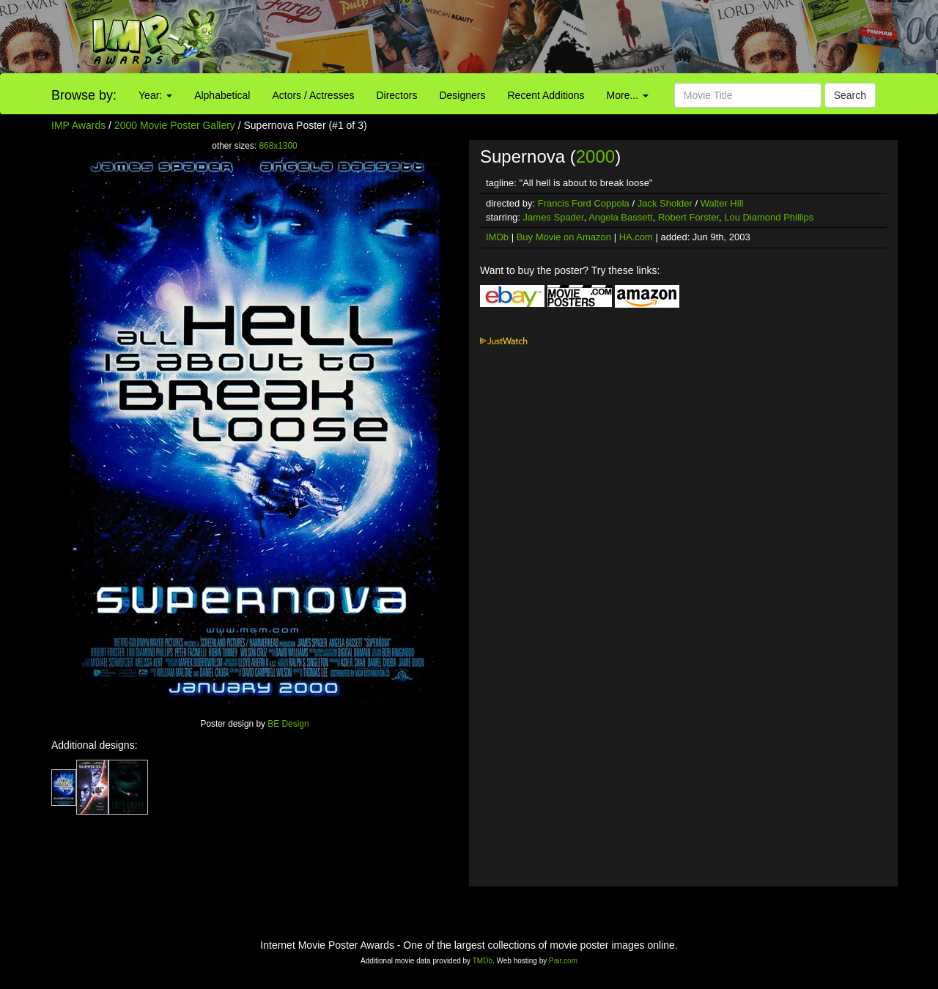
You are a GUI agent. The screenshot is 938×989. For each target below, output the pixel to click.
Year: (155, 95)
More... (628, 95)
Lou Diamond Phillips (768, 217)
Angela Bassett (620, 217)
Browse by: (84, 95)
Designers (462, 95)
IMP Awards (78, 125)
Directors (396, 95)
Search (850, 95)
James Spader (553, 217)
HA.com (636, 236)
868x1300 (278, 146)
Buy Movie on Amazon (564, 236)
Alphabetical (222, 95)
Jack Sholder (665, 203)
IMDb (497, 236)
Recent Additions (546, 95)
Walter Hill (722, 203)
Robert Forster (688, 217)
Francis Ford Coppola (583, 203)
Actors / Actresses (313, 95)
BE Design (288, 724)
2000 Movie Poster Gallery (174, 125)
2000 (595, 156)
